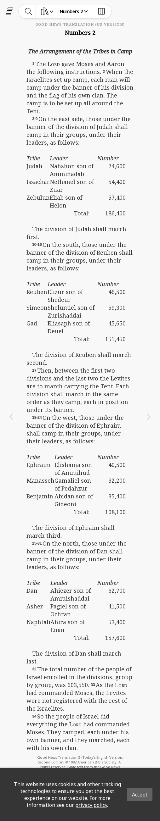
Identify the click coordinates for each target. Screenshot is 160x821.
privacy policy (91, 805)
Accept (139, 794)
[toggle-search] (28, 11)
